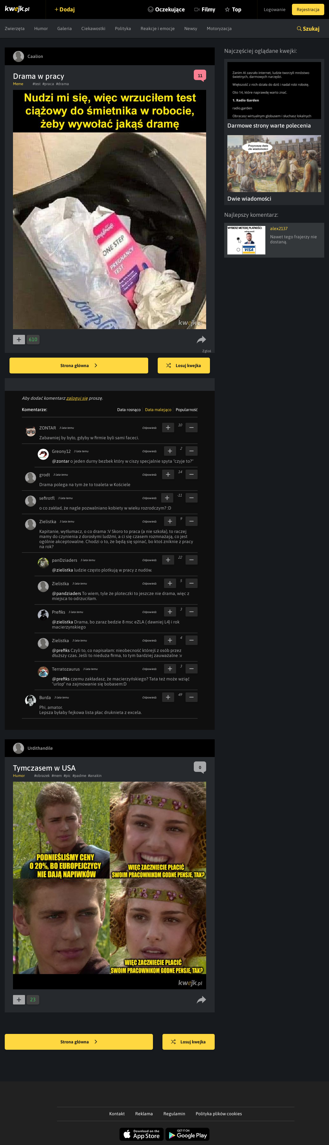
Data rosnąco (129, 409)
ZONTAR (47, 427)
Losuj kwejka (183, 366)
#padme (79, 775)
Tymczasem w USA (44, 768)
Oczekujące (170, 9)
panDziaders (64, 560)
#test (37, 84)
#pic (67, 775)
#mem (57, 775)
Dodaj (67, 9)
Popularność (187, 409)
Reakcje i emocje (158, 28)
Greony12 (61, 451)
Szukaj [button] (311, 28)
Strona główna (78, 366)
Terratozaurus (66, 669)
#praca (48, 84)
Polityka (123, 28)
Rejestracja (308, 9)
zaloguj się (77, 398)
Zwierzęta (15, 28)
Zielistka (47, 521)
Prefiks (58, 612)
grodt (44, 474)
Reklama (144, 1113)
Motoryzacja (219, 28)
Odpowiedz (149, 427)
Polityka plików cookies (219, 1113)
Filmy (208, 9)
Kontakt (117, 1113)
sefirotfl (47, 498)
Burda (45, 697)
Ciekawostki (93, 28)
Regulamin (174, 1113)
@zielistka (62, 569)
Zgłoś (207, 351)
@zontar (60, 461)
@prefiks (61, 650)
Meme (18, 84)
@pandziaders (66, 593)
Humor (41, 28)
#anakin (95, 775)
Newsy (190, 28)
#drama (62, 84)
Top (236, 9)
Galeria (64, 28)
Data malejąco (158, 409)
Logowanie (275, 9)
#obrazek (42, 775)
